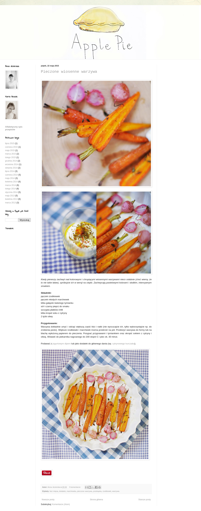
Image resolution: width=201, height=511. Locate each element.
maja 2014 (10, 178)
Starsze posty (144, 499)
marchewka (71, 491)
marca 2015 (10, 154)
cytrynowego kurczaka (123, 343)
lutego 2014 (10, 188)
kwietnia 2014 (11, 181)
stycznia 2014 (11, 192)
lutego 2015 (10, 157)
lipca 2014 (9, 171)
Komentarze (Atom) (61, 504)
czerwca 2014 (11, 175)
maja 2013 (10, 195)
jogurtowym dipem (61, 343)
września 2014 (11, 164)
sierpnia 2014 (11, 168)
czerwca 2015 (11, 147)
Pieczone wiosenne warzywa (69, 72)
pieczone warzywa (84, 491)
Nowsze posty (48, 499)
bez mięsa (54, 491)
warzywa (115, 491)
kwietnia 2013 (11, 199)
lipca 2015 (9, 143)
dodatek (62, 491)
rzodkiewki (107, 491)
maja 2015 (10, 150)
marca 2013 (10, 202)
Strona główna (96, 499)
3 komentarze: (75, 487)
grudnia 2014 (11, 161)
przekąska (97, 491)
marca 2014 (10, 185)
